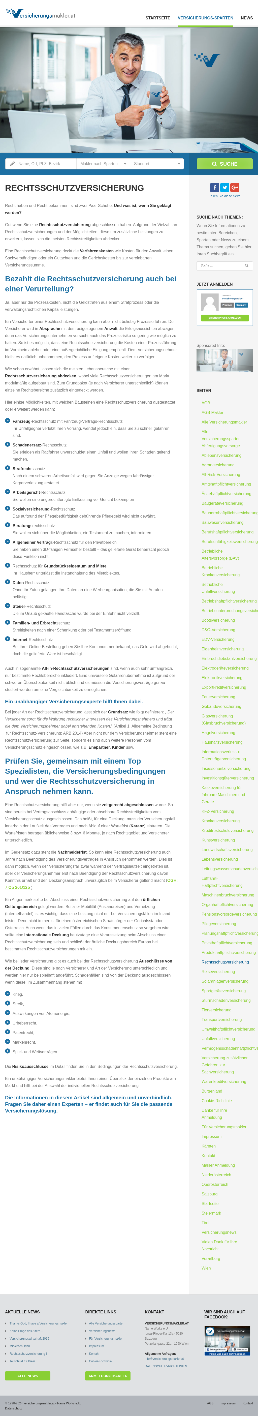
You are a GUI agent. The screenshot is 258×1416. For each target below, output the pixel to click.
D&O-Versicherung (218, 630)
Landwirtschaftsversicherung (227, 850)
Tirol (205, 1223)
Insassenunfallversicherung (226, 768)
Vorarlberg (211, 1258)
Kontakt (208, 1156)
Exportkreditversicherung (224, 687)
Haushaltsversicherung (222, 742)
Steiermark (211, 1213)
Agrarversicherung (218, 465)
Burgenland (212, 1091)
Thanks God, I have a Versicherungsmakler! (39, 1323)
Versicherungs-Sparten (205, 18)
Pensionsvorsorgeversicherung (229, 914)
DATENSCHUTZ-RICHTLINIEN (166, 1366)
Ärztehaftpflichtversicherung (226, 494)
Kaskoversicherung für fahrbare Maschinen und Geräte (223, 795)
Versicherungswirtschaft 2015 (29, 1338)
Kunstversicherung (218, 840)
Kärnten (209, 1146)
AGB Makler (212, 412)
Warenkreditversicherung (224, 1081)
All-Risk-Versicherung (221, 474)
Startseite (157, 18)
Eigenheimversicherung (223, 649)
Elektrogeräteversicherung (225, 668)
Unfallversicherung (218, 1039)
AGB (206, 403)
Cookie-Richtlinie (217, 1101)
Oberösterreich (215, 1184)
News (247, 18)
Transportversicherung (222, 1019)
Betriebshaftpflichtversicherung (229, 601)
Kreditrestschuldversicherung (227, 830)
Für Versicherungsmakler (224, 1127)
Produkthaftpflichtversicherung (229, 952)
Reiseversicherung (218, 972)
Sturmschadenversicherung (226, 1000)
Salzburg (209, 1194)
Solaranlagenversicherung (225, 981)
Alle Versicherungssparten (106, 1323)
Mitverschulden (20, 1346)
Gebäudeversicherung (221, 706)
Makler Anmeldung (218, 1165)
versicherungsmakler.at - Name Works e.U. (52, 1403)
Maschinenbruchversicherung (228, 895)
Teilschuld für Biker (22, 1361)
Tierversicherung (217, 1010)
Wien (206, 1268)
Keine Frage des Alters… (26, 1331)
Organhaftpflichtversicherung (227, 904)
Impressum (211, 1136)
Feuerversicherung (218, 697)
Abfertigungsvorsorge (221, 446)
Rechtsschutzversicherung (225, 962)
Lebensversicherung (220, 859)
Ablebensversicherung (221, 455)
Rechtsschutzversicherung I (28, 1353)
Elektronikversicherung (222, 678)
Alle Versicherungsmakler (224, 422)
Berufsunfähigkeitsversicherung (230, 541)
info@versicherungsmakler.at (164, 1359)
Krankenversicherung (221, 821)
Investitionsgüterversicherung (228, 778)
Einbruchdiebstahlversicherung (229, 658)
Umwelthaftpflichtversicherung (228, 1029)
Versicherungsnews (219, 1232)
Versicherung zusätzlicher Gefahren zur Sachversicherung (224, 1065)
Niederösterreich (216, 1175)
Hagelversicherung (218, 733)
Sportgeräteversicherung (224, 991)
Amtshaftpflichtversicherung (226, 484)
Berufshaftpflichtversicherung (227, 532)
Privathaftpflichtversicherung (227, 943)
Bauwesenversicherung (222, 522)
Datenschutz (13, 1408)
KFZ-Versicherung (218, 811)
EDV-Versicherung (218, 639)
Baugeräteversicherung (222, 503)
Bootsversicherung (218, 620)
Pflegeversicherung (219, 924)
